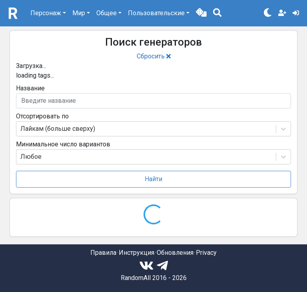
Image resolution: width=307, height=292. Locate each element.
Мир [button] (78, 13)
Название (30, 88)
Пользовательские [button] (156, 13)
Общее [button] (106, 13)
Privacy (206, 252)
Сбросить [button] (154, 56)
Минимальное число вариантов (63, 144)
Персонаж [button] (45, 13)
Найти (153, 179)
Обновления (175, 252)
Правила (103, 252)
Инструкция (136, 252)
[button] (201, 13)
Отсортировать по (42, 116)
